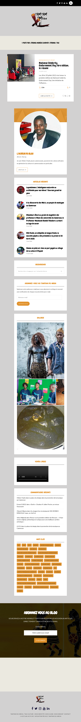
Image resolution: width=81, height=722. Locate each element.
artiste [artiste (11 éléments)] (36, 545)
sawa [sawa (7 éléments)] (45, 579)
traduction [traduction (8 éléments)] (54, 587)
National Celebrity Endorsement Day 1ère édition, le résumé (54, 66)
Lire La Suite (45, 96)
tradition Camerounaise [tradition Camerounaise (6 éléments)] (41, 587)
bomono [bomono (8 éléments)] (20, 556)
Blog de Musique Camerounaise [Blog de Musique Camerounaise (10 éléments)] (48, 553)
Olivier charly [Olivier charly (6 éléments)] (22, 579)
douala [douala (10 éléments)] (29, 568)
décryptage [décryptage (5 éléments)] (37, 568)
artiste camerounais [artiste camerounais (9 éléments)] (47, 545)
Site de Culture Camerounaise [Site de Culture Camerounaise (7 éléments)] (26, 583)
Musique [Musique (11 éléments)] (57, 572)
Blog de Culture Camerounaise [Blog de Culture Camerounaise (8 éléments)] (27, 553)
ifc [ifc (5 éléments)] (55, 568)
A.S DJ (19, 526)
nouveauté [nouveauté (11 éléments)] (37, 576)
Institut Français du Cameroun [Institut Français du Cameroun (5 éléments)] (27, 572)
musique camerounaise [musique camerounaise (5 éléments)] (24, 576)
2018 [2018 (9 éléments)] (24, 545)
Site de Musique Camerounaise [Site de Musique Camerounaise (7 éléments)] (46, 583)
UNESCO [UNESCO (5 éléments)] (20, 591)
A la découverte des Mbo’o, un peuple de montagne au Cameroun (45, 204)
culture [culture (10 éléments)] (20, 564)
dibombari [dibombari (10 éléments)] (21, 568)
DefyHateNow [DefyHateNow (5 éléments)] (57, 564)
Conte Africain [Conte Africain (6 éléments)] (50, 556)
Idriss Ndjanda (21, 518)
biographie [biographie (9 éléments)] (42, 549)
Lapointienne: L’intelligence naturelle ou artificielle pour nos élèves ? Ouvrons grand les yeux (43, 190)
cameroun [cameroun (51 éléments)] (29, 556)
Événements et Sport (47, 60)
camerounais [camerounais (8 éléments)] (39, 556)
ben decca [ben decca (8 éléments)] (33, 549)
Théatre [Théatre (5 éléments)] (20, 587)
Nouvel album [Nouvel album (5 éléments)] (48, 576)
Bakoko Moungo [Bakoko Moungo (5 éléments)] (22, 549)
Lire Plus (21, 169)
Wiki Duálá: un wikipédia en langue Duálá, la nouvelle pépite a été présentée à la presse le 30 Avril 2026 (44, 236)
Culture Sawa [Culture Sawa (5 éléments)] (46, 564)
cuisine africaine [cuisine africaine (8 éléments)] (37, 560)
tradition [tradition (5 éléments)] (28, 587)
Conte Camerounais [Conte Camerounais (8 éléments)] (23, 560)
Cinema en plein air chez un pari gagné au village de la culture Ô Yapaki (44, 249)
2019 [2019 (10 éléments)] (29, 545)
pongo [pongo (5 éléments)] (39, 579)
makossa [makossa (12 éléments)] (41, 572)
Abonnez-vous (23, 304)
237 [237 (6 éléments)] (19, 545)
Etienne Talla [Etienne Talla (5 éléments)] (47, 568)
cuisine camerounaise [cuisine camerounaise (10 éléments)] (51, 560)
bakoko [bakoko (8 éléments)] (58, 545)
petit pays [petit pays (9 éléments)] (31, 579)
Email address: (40, 627)
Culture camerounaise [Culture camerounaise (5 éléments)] (32, 564)
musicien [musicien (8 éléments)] (49, 572)
